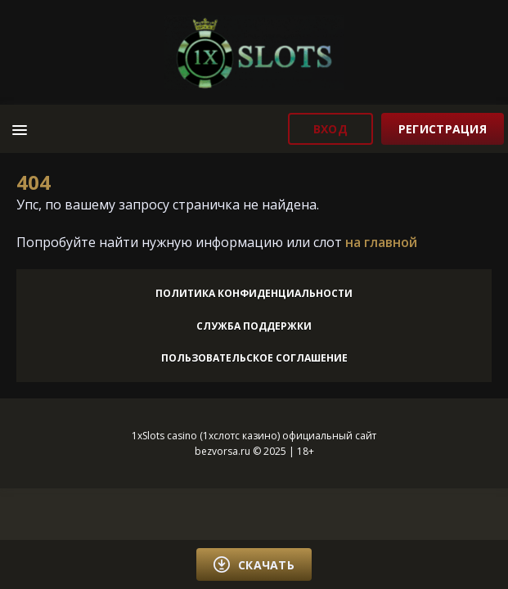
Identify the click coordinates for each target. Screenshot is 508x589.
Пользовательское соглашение (254, 358)
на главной (381, 242)
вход (330, 129)
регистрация (442, 129)
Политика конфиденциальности (254, 293)
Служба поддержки (254, 326)
